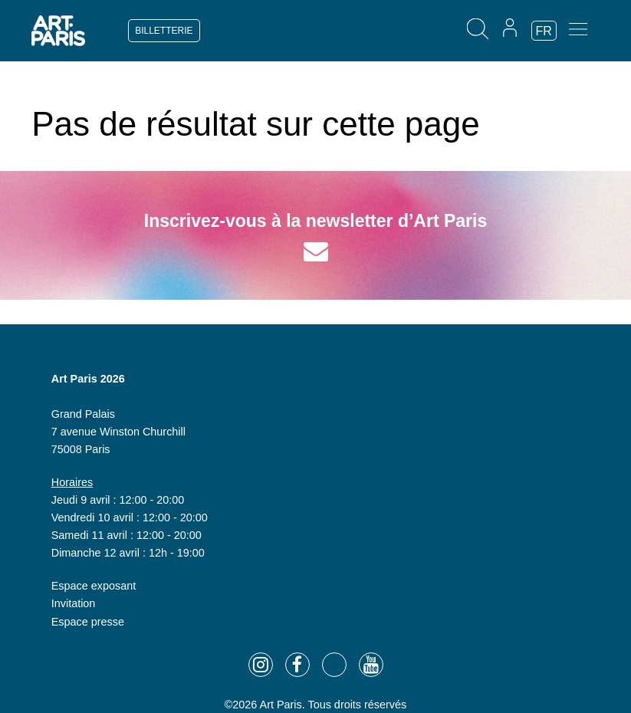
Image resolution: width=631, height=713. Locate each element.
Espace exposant (93, 586)
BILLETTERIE (163, 30)
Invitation (73, 603)
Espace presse (87, 622)
